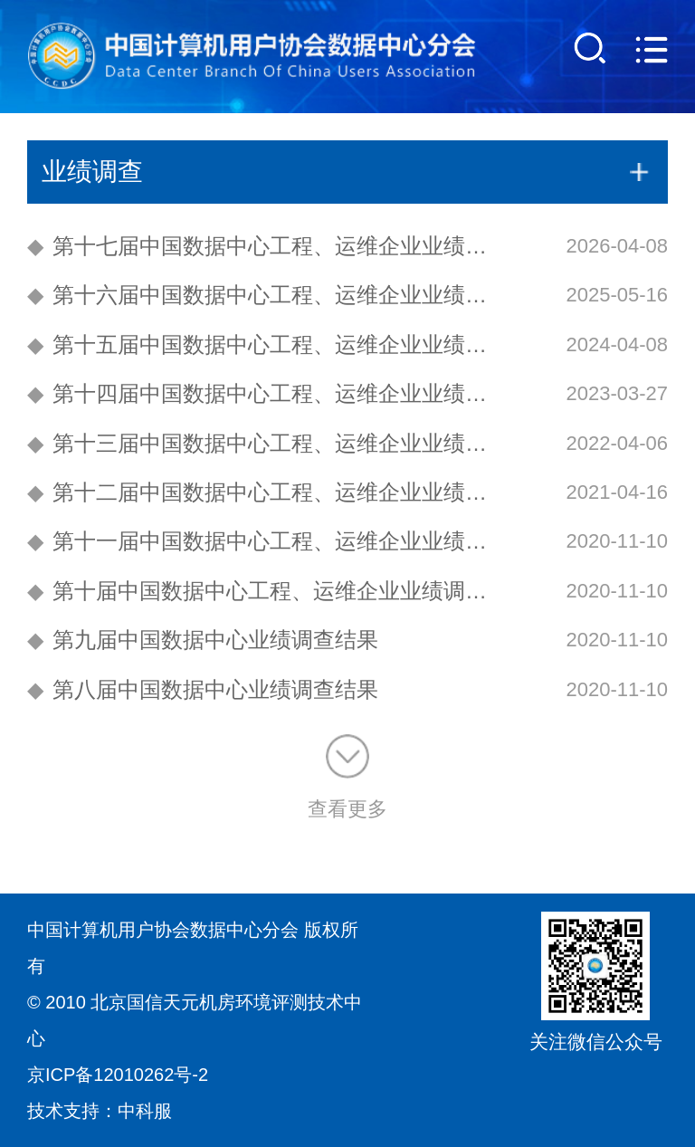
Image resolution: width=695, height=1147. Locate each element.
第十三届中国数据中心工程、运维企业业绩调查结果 (267, 443)
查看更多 (347, 777)
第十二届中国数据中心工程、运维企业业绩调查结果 (267, 492)
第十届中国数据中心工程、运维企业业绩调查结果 (267, 590)
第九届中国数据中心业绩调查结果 (202, 639)
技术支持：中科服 (99, 1111)
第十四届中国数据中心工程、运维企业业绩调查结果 (267, 393)
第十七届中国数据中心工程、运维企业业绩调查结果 (267, 246)
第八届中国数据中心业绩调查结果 (202, 689)
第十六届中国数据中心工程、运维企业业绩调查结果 (267, 294)
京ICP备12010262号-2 (117, 1075)
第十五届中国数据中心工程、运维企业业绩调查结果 (267, 344)
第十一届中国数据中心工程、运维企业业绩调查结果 (267, 541)
